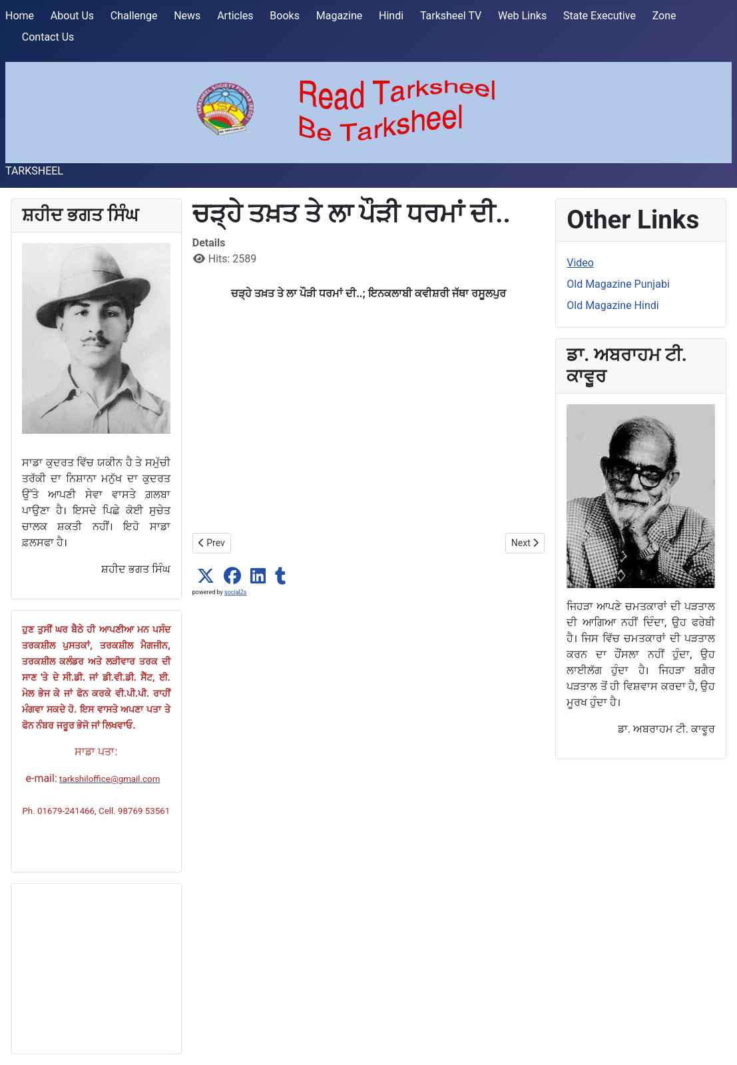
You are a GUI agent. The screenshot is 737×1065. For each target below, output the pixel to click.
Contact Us (48, 37)
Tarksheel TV (450, 15)
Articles (235, 15)
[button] (205, 576)
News (187, 15)
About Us (72, 15)
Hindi (391, 15)
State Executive (599, 15)
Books (285, 15)
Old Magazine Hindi (612, 305)
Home (19, 15)
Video (580, 262)
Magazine (339, 15)
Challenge (134, 15)
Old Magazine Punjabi (618, 284)
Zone (664, 15)
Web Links (522, 15)
